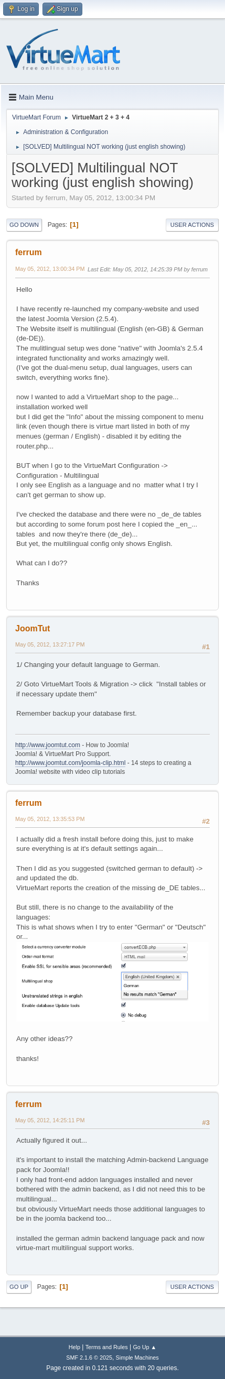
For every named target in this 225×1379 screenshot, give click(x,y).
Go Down (24, 225)
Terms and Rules (106, 1347)
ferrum (28, 252)
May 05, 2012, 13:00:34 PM (49, 269)
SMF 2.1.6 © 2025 (89, 1357)
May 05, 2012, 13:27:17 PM (49, 644)
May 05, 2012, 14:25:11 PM (49, 1120)
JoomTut (32, 628)
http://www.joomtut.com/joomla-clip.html (70, 763)
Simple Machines (137, 1357)
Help (74, 1347)
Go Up (18, 1287)
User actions (192, 225)
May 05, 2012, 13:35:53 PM (49, 819)
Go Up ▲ (144, 1347)
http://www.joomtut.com (47, 745)
